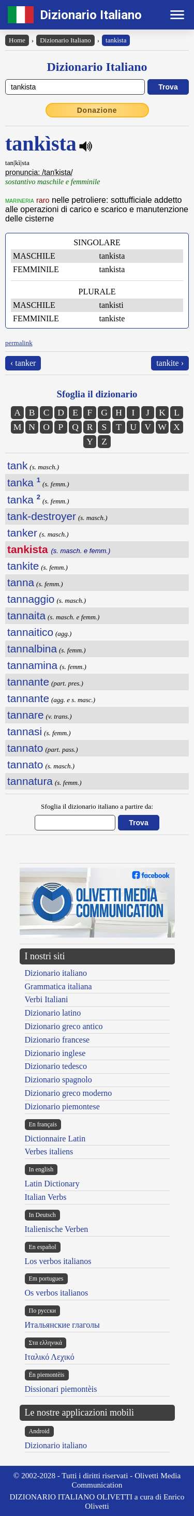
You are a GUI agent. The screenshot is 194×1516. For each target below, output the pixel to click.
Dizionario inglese (55, 1053)
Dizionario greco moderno (68, 1093)
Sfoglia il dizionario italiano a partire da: (97, 806)
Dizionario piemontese (62, 1106)
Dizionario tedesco (56, 1066)
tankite (23, 566)
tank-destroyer (41, 516)
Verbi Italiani (46, 999)
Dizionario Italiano (91, 15)
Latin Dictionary (52, 1183)
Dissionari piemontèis (61, 1389)
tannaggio (30, 599)
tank (17, 465)
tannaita (26, 615)
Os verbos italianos (56, 1292)
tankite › (170, 363)
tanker (22, 533)
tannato (25, 748)
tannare (25, 715)
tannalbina (32, 649)
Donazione (97, 110)
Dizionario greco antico (64, 1026)
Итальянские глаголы (62, 1324)
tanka (23, 482)
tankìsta (116, 40)
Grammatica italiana (58, 986)
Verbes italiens (49, 1151)
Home (17, 40)
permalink (19, 343)
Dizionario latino (53, 1012)
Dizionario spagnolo (58, 1079)
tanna (20, 582)
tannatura (30, 781)
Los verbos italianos (58, 1261)
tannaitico (30, 632)
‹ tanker (23, 363)
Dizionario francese (57, 1039)
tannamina (32, 665)
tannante (28, 682)
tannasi (24, 731)
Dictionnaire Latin (55, 1138)
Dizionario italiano (56, 973)
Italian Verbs (46, 1197)
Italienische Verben (56, 1229)
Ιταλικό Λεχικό (49, 1356)
